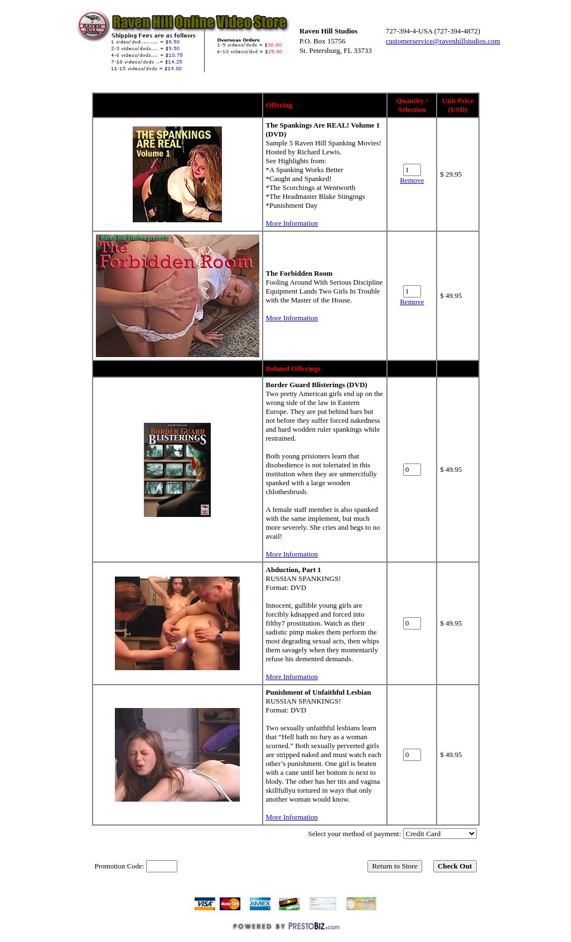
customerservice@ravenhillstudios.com (443, 41)
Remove (412, 180)
